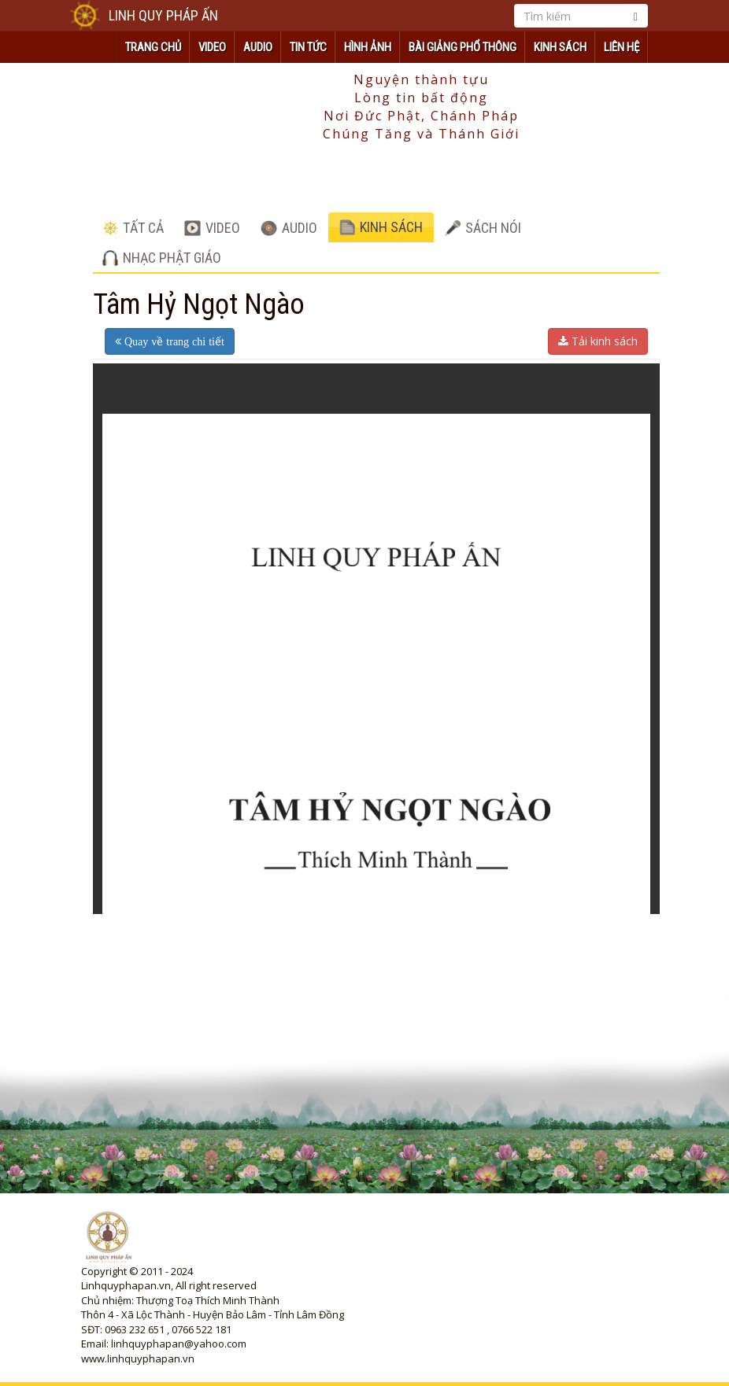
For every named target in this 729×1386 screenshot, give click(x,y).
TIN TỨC (308, 47)
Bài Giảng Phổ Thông (462, 47)
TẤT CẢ (133, 227)
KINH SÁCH (560, 47)
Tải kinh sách (598, 341)
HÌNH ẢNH (367, 47)
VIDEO (212, 47)
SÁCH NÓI (483, 227)
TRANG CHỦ (153, 47)
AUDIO (257, 47)
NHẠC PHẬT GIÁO (161, 257)
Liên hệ (621, 47)
